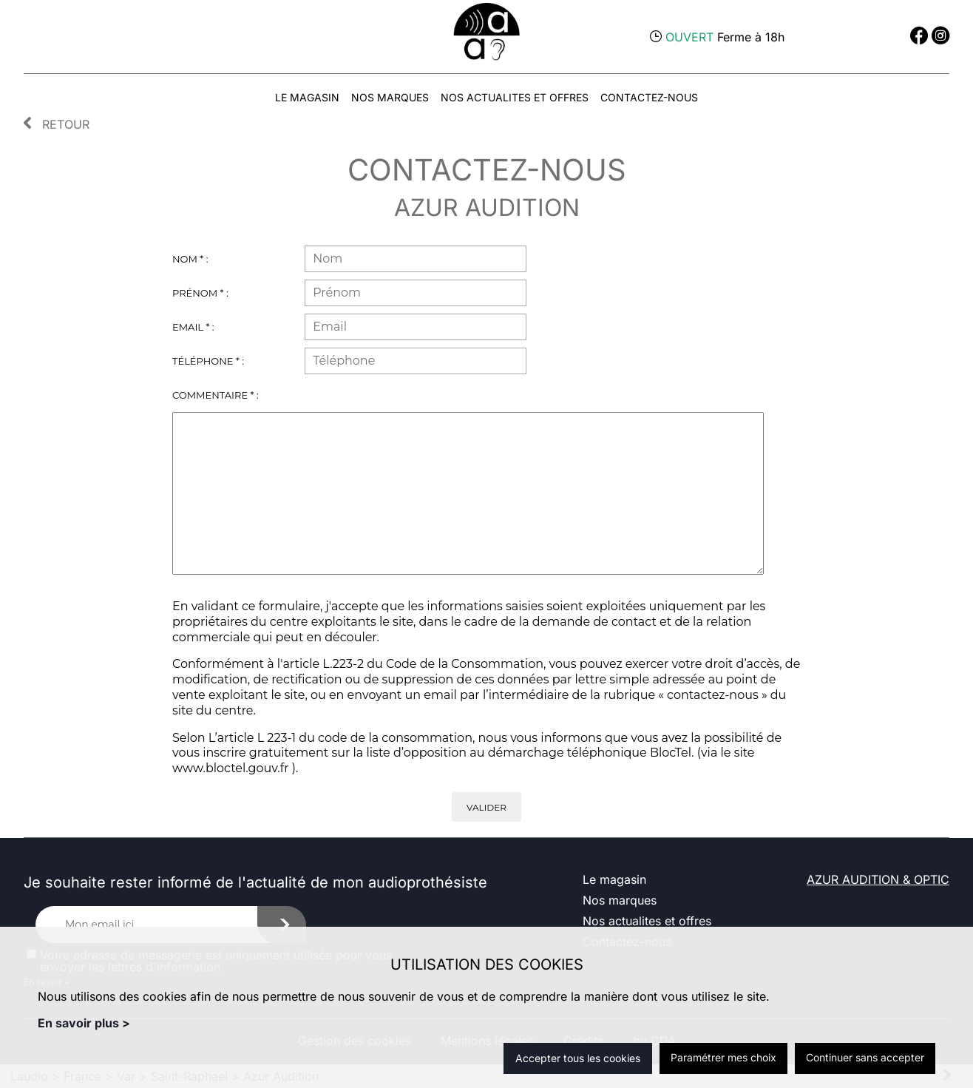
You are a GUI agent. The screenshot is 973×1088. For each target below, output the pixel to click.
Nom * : (190, 259)
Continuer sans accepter (865, 1057)
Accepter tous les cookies (577, 1058)
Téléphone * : (208, 361)
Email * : (193, 327)
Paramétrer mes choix (723, 1057)
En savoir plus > (84, 1023)
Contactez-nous (649, 97)
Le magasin (307, 97)
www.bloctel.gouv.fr (230, 768)
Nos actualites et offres (515, 97)
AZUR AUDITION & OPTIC (878, 879)
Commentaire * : (215, 395)
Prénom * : (200, 293)
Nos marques (390, 97)
